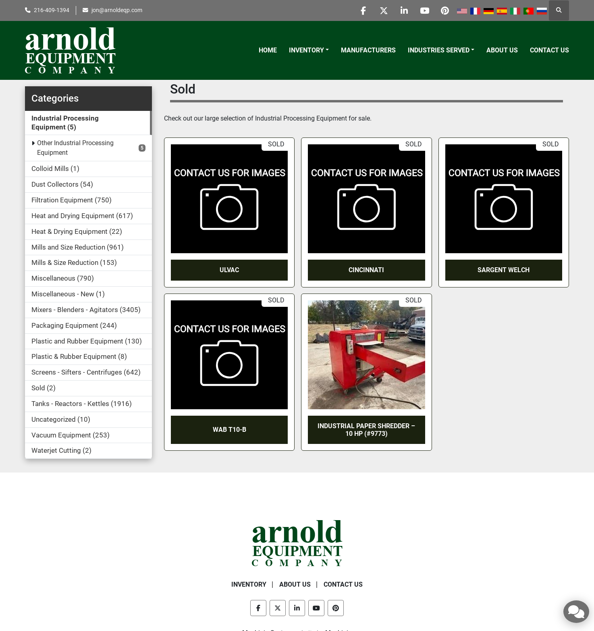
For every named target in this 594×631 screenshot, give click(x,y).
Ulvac (229, 270)
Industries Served (438, 50)
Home (268, 50)
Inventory (306, 50)
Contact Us (549, 50)
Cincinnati (366, 270)
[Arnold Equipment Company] (297, 542)
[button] (309, 50)
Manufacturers (368, 50)
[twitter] (383, 10)
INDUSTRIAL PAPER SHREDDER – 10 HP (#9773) (366, 429)
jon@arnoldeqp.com (116, 10)
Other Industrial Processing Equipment (75, 147)
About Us (502, 50)
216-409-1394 (51, 10)
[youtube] (424, 10)
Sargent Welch (504, 270)
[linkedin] (404, 10)
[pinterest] (445, 10)
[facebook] (363, 10)
